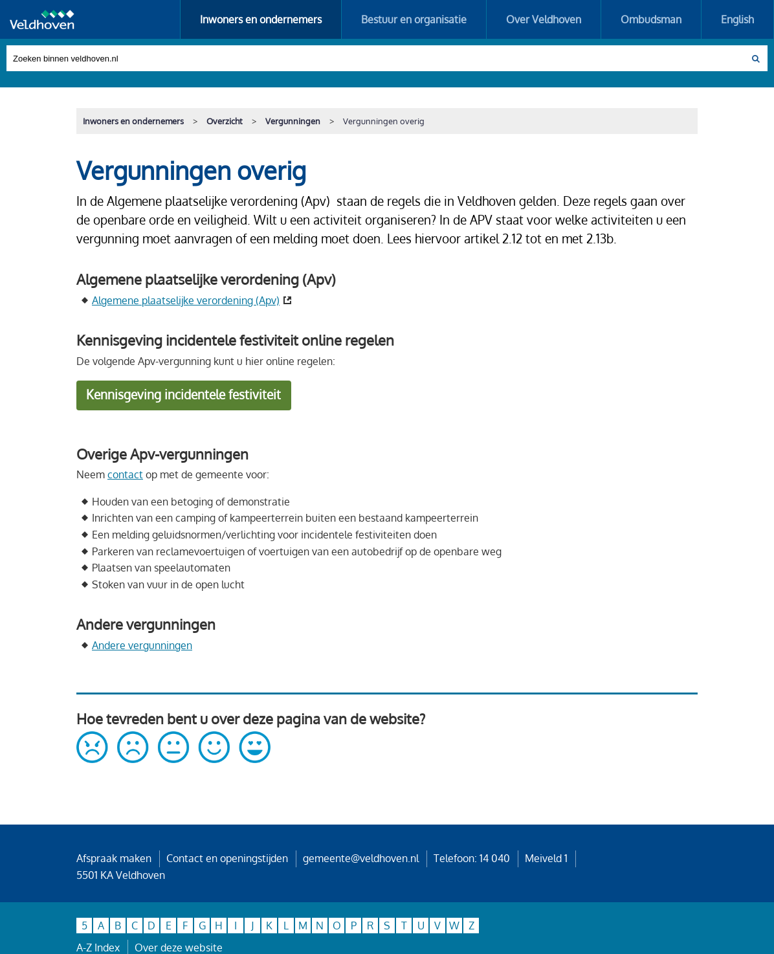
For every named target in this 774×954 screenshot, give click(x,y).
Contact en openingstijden (227, 858)
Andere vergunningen (142, 645)
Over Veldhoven (543, 19)
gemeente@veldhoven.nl (361, 858)
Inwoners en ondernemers (261, 19)
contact (125, 474)
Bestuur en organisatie (414, 19)
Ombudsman (651, 19)
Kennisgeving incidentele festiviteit (183, 394)
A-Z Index (98, 947)
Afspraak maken (113, 858)
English (737, 19)
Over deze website (179, 947)
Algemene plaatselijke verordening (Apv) (186, 300)
